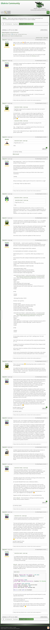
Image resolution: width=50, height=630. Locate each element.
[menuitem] (48, 12)
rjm (7, 196)
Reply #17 (4, 103)
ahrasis (7, 139)
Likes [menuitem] (45, 148)
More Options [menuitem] (44, 29)
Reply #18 (4, 137)
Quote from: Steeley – (21, 107)
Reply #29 (4, 549)
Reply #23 (4, 361)
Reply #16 (4, 60)
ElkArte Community (10, 3)
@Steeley (34, 56)
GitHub (33, 19)
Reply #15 (4, 39)
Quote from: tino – (20, 515)
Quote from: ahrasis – (21, 197)
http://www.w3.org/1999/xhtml (29, 278)
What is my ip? (16, 154)
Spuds (7, 42)
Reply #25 (4, 418)
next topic (45, 37)
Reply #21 (4, 218)
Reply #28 (4, 512)
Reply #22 (4, 240)
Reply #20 (4, 193)
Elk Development (8, 24)
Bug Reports (15, 24)
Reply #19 (4, 158)
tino (7, 449)
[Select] (17, 572)
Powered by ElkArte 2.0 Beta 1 (7, 627)
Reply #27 (4, 464)
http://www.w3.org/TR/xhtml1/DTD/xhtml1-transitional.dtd (30, 276)
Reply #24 (4, 376)
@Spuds (18, 498)
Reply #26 (4, 447)
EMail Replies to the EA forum (26, 24)
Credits (14, 627)
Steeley (7, 63)
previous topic (39, 37)
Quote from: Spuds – (20, 140)
